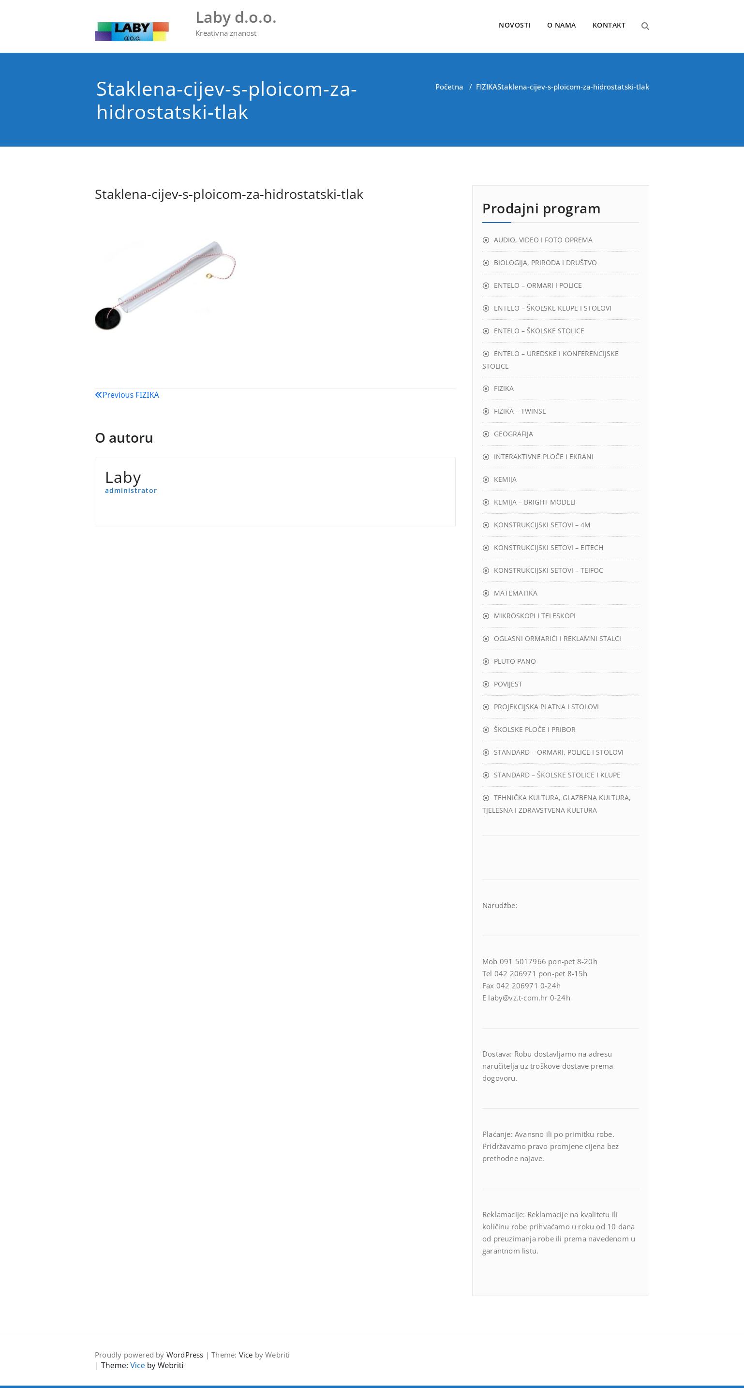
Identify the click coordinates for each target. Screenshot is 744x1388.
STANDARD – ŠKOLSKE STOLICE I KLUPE (557, 774)
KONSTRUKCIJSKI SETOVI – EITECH (548, 547)
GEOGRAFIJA (513, 433)
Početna (449, 86)
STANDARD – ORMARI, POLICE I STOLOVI (559, 752)
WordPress (185, 1354)
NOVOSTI (515, 25)
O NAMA (561, 25)
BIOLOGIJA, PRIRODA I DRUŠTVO (545, 262)
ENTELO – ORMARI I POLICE (538, 285)
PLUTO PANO (515, 661)
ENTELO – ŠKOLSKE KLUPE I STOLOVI (552, 308)
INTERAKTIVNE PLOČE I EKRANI (544, 456)
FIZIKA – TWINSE (520, 411)
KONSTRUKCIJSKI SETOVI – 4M (542, 524)
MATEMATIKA (515, 592)
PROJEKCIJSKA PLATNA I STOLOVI (546, 706)
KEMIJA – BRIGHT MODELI (535, 502)
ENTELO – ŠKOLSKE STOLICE (539, 330)
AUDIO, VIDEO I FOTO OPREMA (543, 239)
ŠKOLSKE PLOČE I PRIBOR (535, 729)
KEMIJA (505, 479)
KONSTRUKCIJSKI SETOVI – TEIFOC (548, 570)
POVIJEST (508, 683)
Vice (246, 1354)
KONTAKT (609, 25)
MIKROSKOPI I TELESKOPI (535, 615)
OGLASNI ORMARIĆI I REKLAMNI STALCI (557, 638)
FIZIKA (486, 86)
